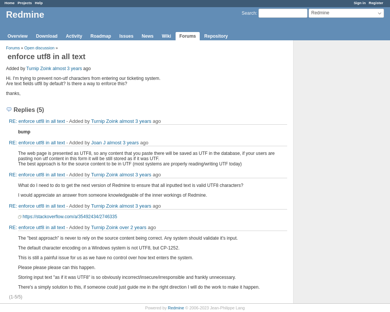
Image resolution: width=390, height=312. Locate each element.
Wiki (166, 36)
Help (39, 3)
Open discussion (39, 48)
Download (46, 36)
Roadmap (100, 36)
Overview (18, 36)
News (147, 36)
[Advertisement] (331, 159)
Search (249, 13)
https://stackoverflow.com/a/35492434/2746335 (70, 216)
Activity (74, 36)
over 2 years (133, 227)
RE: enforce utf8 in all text (37, 121)
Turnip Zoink (38, 68)
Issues (126, 36)
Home (10, 3)
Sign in (360, 3)
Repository (216, 36)
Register (376, 3)
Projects (25, 3)
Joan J (98, 142)
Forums (187, 36)
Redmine (176, 308)
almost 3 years (67, 68)
